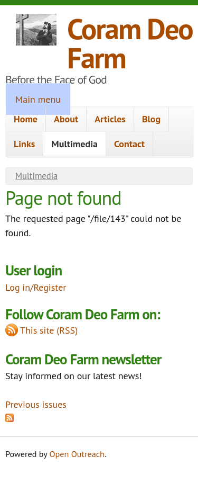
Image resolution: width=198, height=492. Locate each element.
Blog (151, 119)
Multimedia (74, 144)
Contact (129, 144)
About (66, 119)
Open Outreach (77, 454)
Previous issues (36, 404)
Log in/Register (35, 287)
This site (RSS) (49, 330)
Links (24, 144)
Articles (110, 119)
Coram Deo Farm (130, 43)
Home (25, 119)
